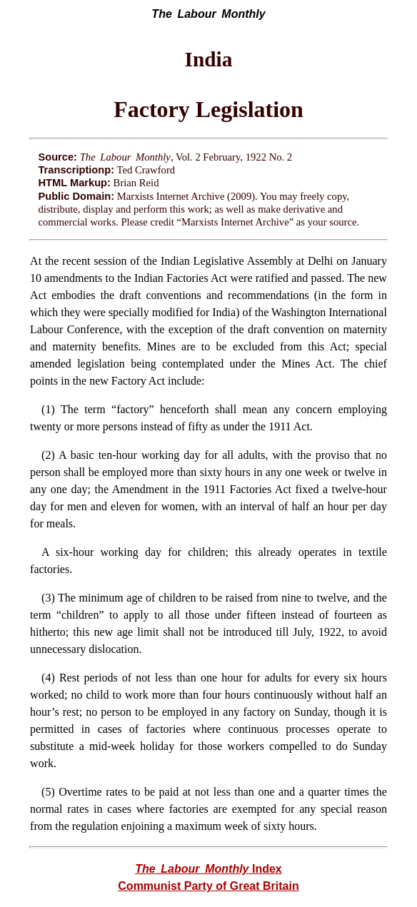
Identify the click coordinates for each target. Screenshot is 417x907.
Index (208, 869)
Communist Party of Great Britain (208, 886)
